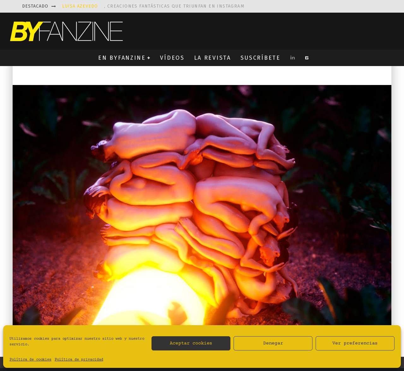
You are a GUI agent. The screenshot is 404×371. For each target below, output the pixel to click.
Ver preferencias (355, 343)
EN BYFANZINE (122, 57)
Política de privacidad (79, 360)
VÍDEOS (172, 57)
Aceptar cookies (191, 343)
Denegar (273, 343)
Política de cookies (30, 360)
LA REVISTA (212, 57)
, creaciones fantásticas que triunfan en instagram (153, 6)
